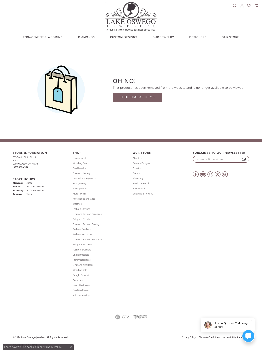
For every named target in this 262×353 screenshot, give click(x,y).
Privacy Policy (189, 337)
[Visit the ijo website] (140, 317)
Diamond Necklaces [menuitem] (83, 264)
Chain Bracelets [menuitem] (81, 254)
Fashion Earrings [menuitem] (81, 208)
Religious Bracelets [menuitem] (82, 244)
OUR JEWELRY (163, 37)
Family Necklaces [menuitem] (82, 259)
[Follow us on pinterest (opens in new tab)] (210, 174)
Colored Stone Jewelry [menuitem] (84, 178)
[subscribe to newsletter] (244, 159)
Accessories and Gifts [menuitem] (84, 198)
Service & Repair (141, 183)
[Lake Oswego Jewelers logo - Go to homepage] (131, 16)
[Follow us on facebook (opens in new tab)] (196, 174)
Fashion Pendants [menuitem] (82, 229)
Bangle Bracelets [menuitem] (81, 275)
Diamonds (86, 37)
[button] (235, 5)
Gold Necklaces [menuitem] (81, 290)
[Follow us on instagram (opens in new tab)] (225, 174)
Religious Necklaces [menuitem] (83, 219)
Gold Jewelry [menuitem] (79, 168)
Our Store (230, 37)
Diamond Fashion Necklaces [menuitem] (87, 239)
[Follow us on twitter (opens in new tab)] (218, 174)
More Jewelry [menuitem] (79, 193)
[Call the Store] (20, 167)
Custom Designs (141, 163)
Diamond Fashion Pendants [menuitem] (87, 214)
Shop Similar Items (137, 97)
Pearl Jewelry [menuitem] (79, 183)
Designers (198, 37)
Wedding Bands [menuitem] (81, 163)
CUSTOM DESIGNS (123, 37)
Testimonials (139, 188)
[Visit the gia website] (122, 317)
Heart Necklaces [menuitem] (81, 285)
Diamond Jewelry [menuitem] (81, 173)
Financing (138, 178)
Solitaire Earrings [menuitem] (82, 295)
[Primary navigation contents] (131, 37)
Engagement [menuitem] (79, 158)
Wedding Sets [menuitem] (80, 270)
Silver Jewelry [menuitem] (79, 188)
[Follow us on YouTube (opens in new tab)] (203, 174)
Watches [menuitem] (77, 203)
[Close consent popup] (71, 347)
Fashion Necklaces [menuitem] (82, 234)
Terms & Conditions (209, 337)
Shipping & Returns (143, 193)
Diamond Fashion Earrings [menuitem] (86, 224)
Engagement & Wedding (43, 37)
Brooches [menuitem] (78, 280)
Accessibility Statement (235, 337)
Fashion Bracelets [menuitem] (82, 249)
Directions (138, 168)
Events (136, 173)
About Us (137, 158)
